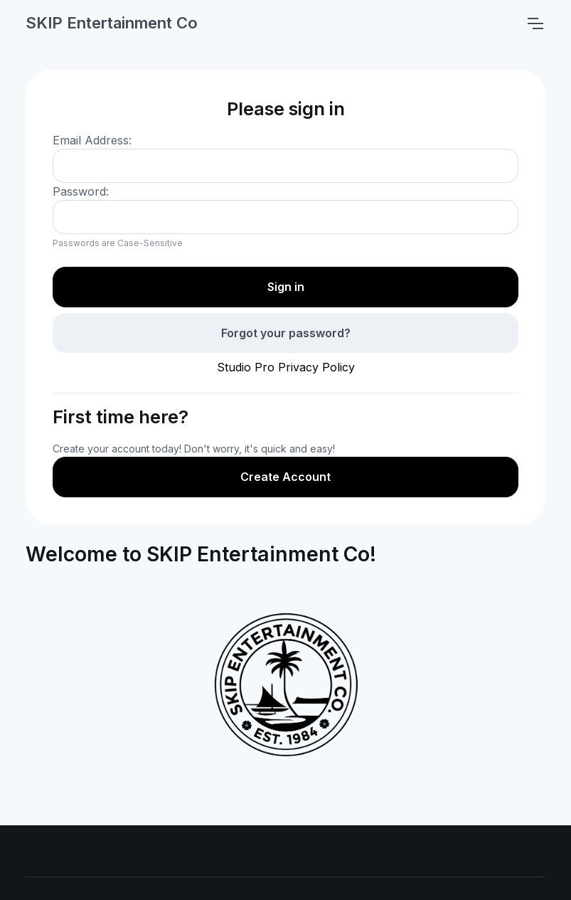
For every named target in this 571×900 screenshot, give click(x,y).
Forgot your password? (286, 333)
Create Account (285, 477)
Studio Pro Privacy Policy (286, 367)
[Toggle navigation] (534, 23)
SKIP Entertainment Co (112, 23)
